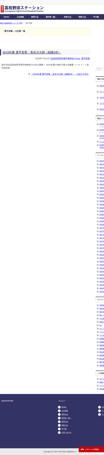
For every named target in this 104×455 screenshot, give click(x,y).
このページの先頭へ (92, 449)
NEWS (6, 17)
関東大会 (82, 17)
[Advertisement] (25, 424)
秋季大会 (67, 17)
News (101, 322)
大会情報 (20, 17)
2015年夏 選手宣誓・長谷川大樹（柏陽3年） (32, 52)
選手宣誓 (85, 58)
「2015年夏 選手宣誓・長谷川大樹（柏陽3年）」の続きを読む (59, 74)
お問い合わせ (66, 432)
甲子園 (96, 17)
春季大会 (34, 17)
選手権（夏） (51, 17)
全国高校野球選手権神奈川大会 (65, 58)
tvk (100, 325)
